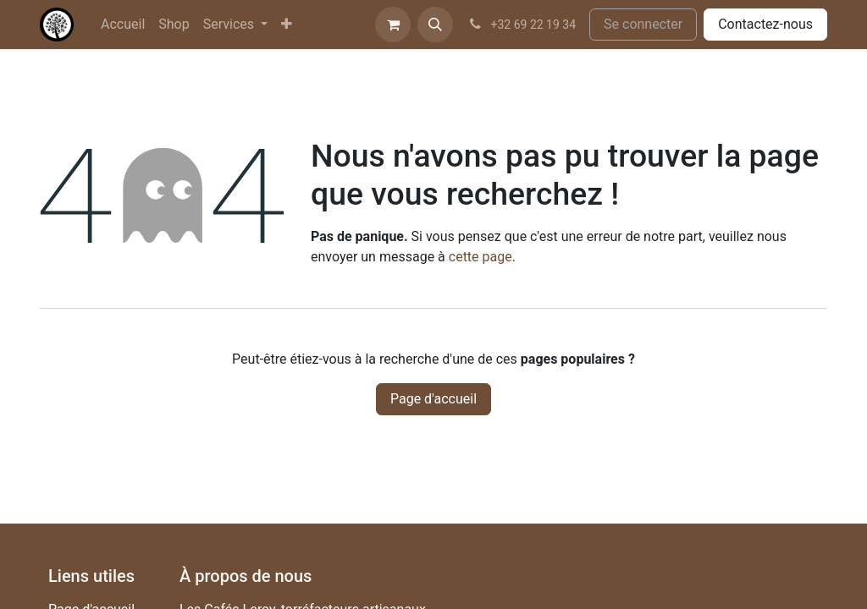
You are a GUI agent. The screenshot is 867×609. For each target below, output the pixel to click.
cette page (480, 257)
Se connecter (643, 24)
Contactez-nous (765, 24)
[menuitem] (123, 24)
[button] (435, 24)
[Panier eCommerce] (393, 24)
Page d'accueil (433, 399)
